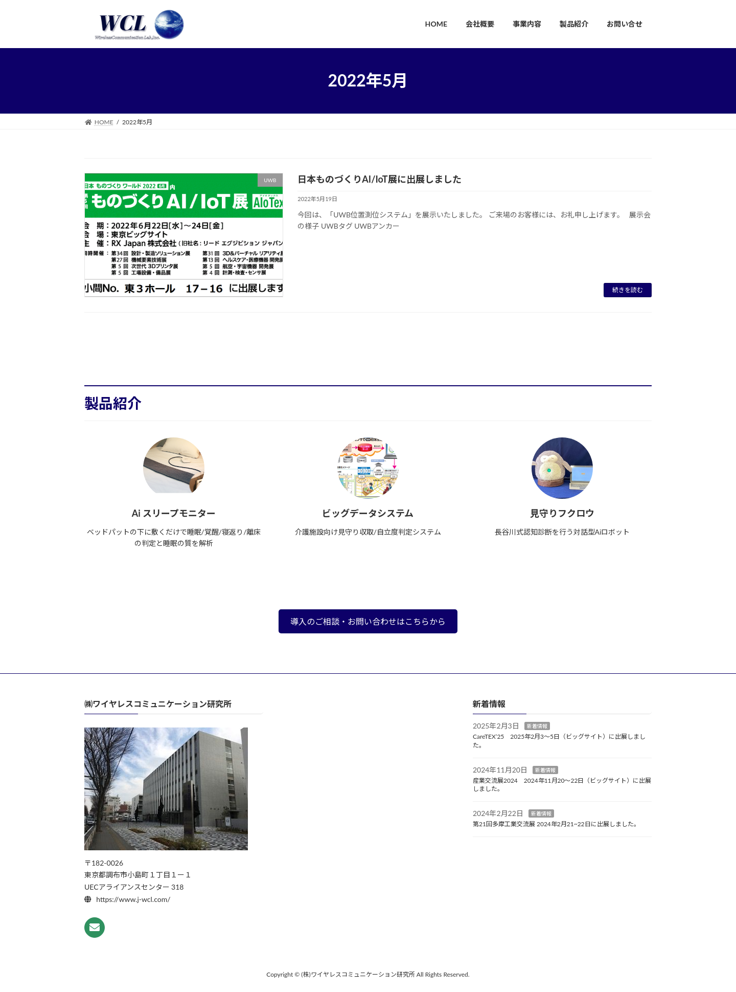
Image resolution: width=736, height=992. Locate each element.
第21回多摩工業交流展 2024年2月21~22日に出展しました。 (556, 824)
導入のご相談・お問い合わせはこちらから (368, 621)
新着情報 (537, 726)
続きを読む (627, 290)
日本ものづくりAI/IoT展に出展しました (379, 179)
